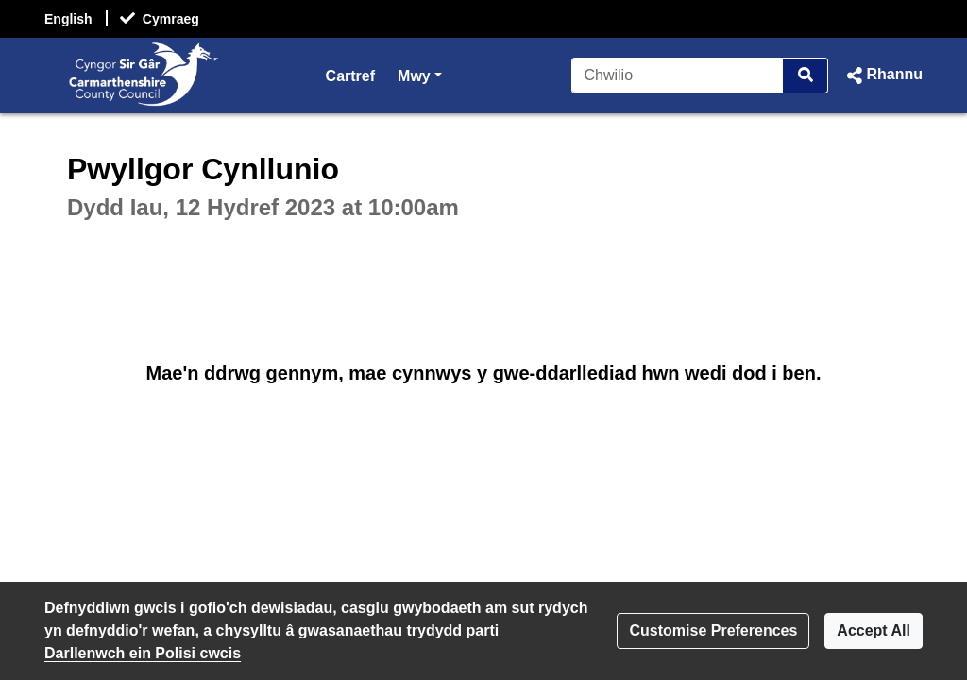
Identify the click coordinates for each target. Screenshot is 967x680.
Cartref (350, 76)
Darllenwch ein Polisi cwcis (142, 653)
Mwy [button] (420, 74)
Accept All (873, 630)
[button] (883, 75)
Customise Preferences (713, 630)
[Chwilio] (677, 76)
